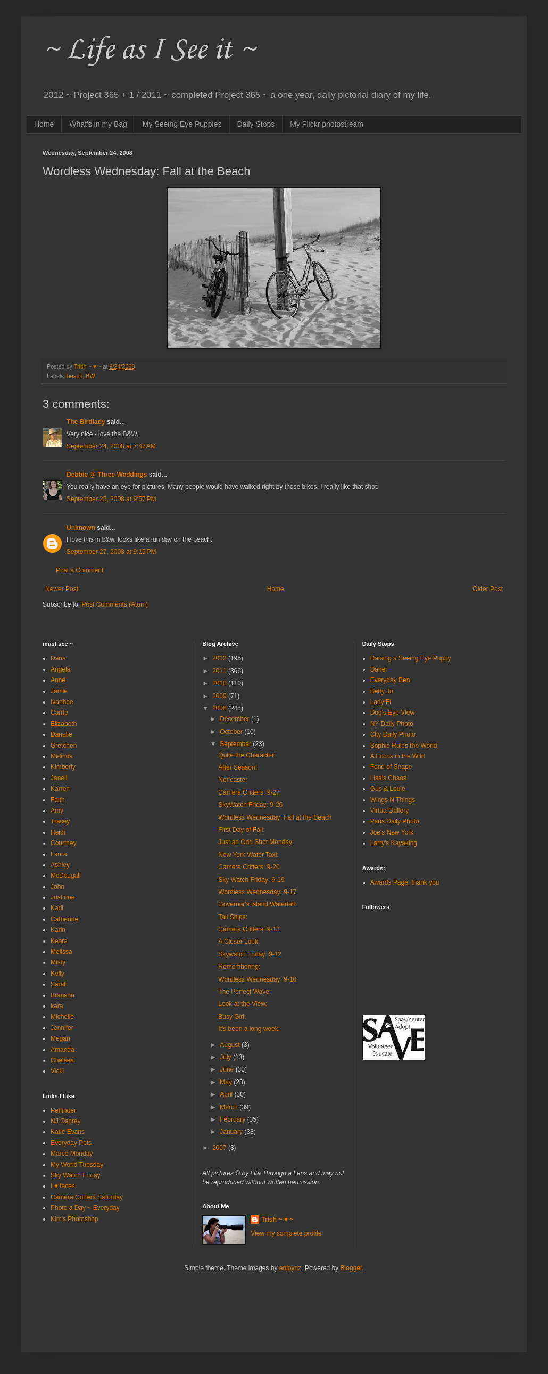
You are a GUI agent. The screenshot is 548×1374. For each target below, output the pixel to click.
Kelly (57, 973)
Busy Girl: (232, 1016)
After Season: (237, 767)
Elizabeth (64, 723)
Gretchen (64, 745)
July (226, 1057)
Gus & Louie (387, 788)
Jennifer (62, 1028)
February (233, 1119)
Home (44, 124)
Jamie (59, 691)
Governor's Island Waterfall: (257, 904)
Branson (62, 995)
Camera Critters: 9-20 (248, 867)
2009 (220, 696)
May (227, 1082)
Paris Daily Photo (394, 821)
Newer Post (61, 589)
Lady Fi (380, 702)
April (227, 1094)
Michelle (62, 1016)
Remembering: (239, 966)
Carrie (59, 712)
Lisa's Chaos (388, 778)
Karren (60, 788)
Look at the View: (242, 1004)
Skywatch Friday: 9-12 (249, 954)
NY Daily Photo (391, 723)
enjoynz (290, 1268)
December (235, 719)
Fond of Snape (391, 767)
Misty (58, 962)
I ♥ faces (63, 1186)
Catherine (64, 919)
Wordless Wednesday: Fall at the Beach (274, 817)
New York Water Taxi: (248, 854)
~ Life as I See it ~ (149, 50)
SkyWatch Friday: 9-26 (250, 804)
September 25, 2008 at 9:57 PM (111, 499)
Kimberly (63, 767)
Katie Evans (68, 1131)
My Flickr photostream (326, 124)
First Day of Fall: (241, 829)
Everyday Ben (390, 680)
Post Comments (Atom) (114, 604)
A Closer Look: (239, 941)
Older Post (487, 589)
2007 (220, 1147)
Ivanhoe (62, 702)
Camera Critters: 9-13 (248, 929)
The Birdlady (86, 422)
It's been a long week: (249, 1029)
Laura (59, 854)
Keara (59, 941)
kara (57, 1006)
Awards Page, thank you (404, 882)
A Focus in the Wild (397, 756)
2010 (220, 683)
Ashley (60, 865)
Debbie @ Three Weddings (107, 474)
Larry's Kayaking (393, 843)
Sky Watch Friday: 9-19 (251, 880)
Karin (58, 930)
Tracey (60, 821)
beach (74, 376)
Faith (58, 800)
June (227, 1069)
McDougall (66, 875)
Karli (57, 908)
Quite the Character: (247, 755)
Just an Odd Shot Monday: (256, 842)
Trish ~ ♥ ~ (277, 1219)
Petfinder (63, 1110)
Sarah (59, 984)
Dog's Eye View (392, 712)
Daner (379, 669)
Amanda (62, 1049)
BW (90, 376)
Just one (62, 897)
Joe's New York (392, 832)
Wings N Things (392, 800)
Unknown (81, 527)
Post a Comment (79, 570)
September (236, 744)
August (231, 1045)
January (232, 1131)
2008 (220, 708)
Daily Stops (256, 124)
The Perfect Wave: (244, 991)
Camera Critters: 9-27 (248, 792)
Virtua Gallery (389, 810)
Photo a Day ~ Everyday (85, 1208)
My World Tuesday (77, 1164)
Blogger (351, 1268)
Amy (57, 810)
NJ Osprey (66, 1121)
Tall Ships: (232, 917)
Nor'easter (232, 779)
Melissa (61, 951)
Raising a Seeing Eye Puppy (410, 658)
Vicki (57, 1071)
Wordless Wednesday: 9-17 (257, 892)
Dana (58, 658)
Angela (60, 669)
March (229, 1107)
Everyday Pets (71, 1143)
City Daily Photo (393, 734)
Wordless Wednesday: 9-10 (257, 979)
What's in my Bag (98, 124)
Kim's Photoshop (74, 1219)
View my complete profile (286, 1233)
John (57, 886)
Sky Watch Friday (76, 1175)
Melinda (62, 756)
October (232, 731)
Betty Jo (381, 691)
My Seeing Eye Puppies (182, 124)
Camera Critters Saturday (87, 1197)
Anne (58, 680)
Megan (60, 1038)
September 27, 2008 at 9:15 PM (111, 551)
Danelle (61, 734)
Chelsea (62, 1060)
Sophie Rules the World (403, 745)
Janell (59, 778)
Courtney (64, 843)
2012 (220, 658)
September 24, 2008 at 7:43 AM (111, 446)
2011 (220, 671)
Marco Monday (72, 1153)
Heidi (58, 832)
